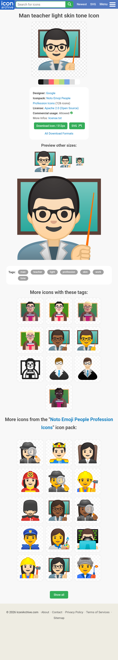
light (52, 272)
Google (50, 93)
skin (85, 272)
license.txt (55, 118)
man (23, 272)
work (98, 272)
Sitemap (59, 618)
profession (69, 272)
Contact (57, 612)
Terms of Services (97, 612)
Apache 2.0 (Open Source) (62, 108)
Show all (59, 594)
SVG (93, 4)
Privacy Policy (74, 612)
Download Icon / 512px (50, 125)
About (45, 612)
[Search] (69, 4)
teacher (37, 272)
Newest (82, 4)
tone (23, 278)
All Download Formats (59, 133)
